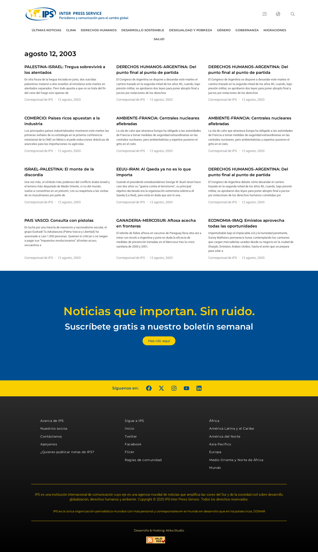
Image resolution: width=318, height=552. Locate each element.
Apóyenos (48, 444)
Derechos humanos (99, 30)
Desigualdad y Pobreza (190, 30)
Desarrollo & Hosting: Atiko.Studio (159, 530)
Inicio (129, 428)
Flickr (129, 452)
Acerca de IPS (52, 421)
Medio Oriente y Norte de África (236, 460)
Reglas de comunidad (143, 460)
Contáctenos (51, 436)
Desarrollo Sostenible (142, 30)
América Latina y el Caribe (231, 428)
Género (224, 30)
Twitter (131, 436)
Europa (215, 452)
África (214, 421)
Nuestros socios (54, 428)
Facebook (133, 444)
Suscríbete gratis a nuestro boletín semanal (159, 326)
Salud (159, 39)
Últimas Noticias (46, 30)
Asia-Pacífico (220, 444)
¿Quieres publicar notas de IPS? (67, 452)
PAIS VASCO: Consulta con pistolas (59, 220)
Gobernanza (247, 30)
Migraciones (274, 30)
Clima (71, 30)
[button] (292, 14)
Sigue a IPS (134, 421)
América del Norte (224, 436)
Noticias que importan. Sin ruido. (159, 311)
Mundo (215, 468)
